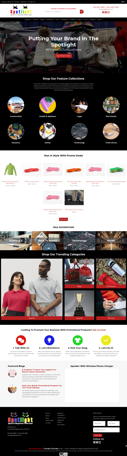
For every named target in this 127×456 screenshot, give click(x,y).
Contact (48, 423)
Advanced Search (60, 421)
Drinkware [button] (49, 19)
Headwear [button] (64, 19)
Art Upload (60, 424)
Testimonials (49, 420)
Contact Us (31, 2)
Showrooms (61, 418)
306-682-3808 (99, 7)
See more (63, 219)
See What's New (63, 56)
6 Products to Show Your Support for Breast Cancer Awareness (39, 371)
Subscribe (97, 435)
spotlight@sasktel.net (106, 9)
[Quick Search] (61, 12)
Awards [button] (35, 19)
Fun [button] (57, 19)
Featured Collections (60, 414)
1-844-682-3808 (112, 7)
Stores (17, 2)
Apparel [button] (27, 19)
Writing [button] (92, 19)
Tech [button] (85, 19)
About (48, 415)
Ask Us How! (99, 330)
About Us (10, 2)
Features (23, 2)
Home (4, 2)
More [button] (99, 19)
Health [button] (72, 19)
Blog (47, 418)
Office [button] (79, 19)
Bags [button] (42, 19)
